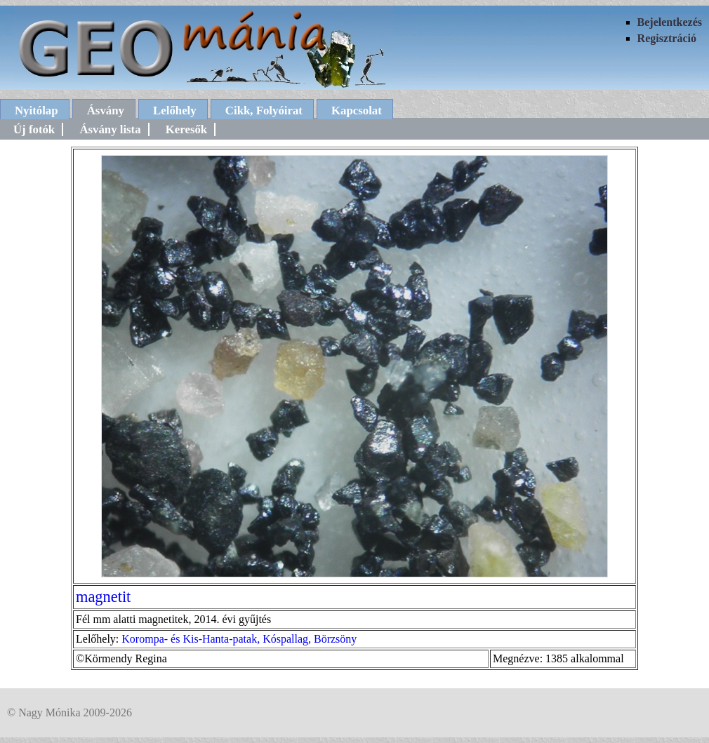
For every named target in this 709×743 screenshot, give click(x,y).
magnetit (103, 596)
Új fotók (34, 129)
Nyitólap (36, 110)
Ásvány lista (109, 129)
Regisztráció (666, 38)
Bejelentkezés (669, 22)
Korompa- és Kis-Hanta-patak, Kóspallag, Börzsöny (239, 639)
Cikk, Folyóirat (264, 110)
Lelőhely (175, 110)
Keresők (186, 129)
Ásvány (105, 110)
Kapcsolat (356, 110)
